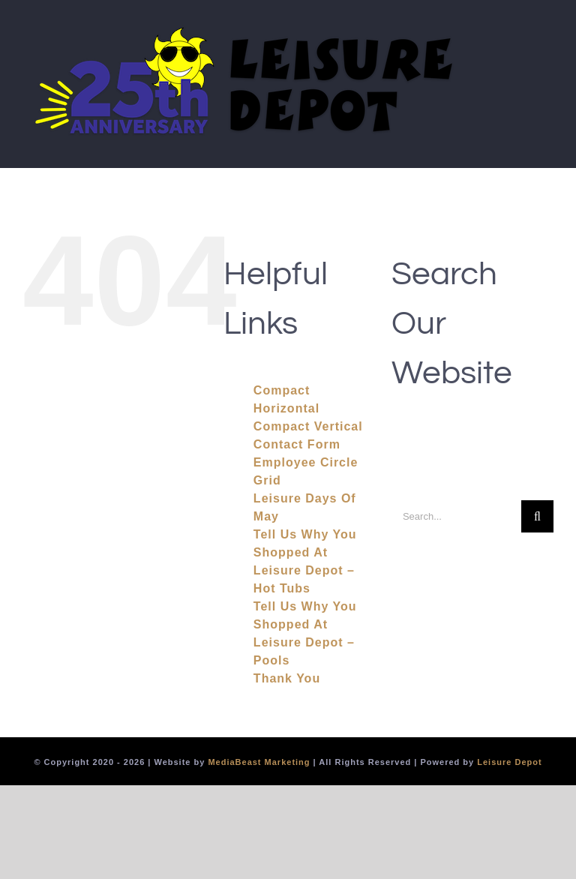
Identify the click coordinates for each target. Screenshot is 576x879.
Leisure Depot (509, 762)
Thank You (287, 678)
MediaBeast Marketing (259, 762)
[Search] (537, 516)
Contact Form (297, 444)
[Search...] (456, 516)
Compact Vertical (308, 426)
